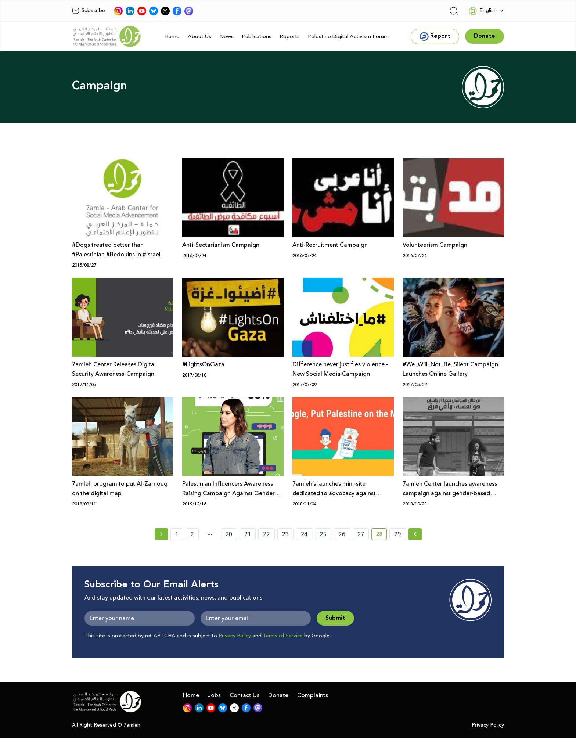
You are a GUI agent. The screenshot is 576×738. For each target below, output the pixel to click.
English (482, 11)
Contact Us (244, 695)
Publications (256, 36)
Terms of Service (283, 636)
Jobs (214, 695)
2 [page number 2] (192, 534)
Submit (335, 618)
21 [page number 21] (247, 534)
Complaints (312, 695)
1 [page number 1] (177, 534)
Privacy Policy (235, 636)
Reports (290, 36)
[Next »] (415, 534)
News (226, 36)
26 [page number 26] (342, 534)
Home (172, 36)
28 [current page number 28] (381, 535)
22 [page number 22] (266, 534)
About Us (199, 36)
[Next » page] (415, 534)
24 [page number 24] (304, 534)
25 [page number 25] (323, 534)
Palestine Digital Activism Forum (348, 36)
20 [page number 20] (229, 534)
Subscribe (88, 11)
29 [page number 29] (397, 534)
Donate (278, 695)
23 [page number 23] (285, 534)
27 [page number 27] (360, 534)
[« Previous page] (161, 534)
